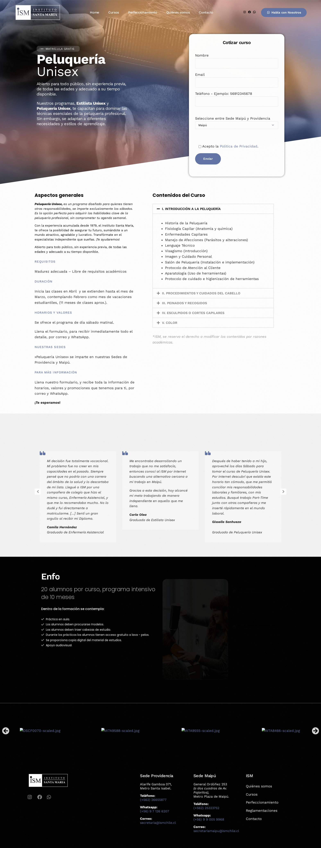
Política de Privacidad (238, 146)
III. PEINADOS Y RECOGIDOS (184, 303)
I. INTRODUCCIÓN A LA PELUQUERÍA (191, 209)
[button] (213, 209)
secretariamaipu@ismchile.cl (216, 831)
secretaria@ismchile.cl (158, 823)
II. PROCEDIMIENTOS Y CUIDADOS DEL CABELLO (201, 293)
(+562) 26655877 (153, 800)
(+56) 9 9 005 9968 (208, 819)
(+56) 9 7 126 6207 (154, 811)
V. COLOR (169, 323)
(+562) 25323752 (206, 808)
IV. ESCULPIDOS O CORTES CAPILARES (193, 313)
